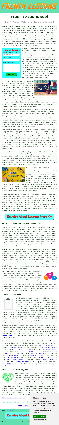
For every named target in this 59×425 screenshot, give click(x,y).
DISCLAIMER (53, 12)
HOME (30, 12)
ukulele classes (48, 360)
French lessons (34, 390)
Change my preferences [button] (40, 419)
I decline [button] (42, 416)
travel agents (44, 345)
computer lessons (24, 349)
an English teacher (15, 360)
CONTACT (46, 12)
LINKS (34, 12)
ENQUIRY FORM (7, 335)
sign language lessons (48, 347)
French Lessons (10, 410)
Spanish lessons (13, 355)
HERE (9, 364)
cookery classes (44, 357)
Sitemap (3, 410)
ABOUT (40, 12)
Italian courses (16, 347)
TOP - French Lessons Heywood (13, 398)
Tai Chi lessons (27, 351)
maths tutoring (23, 362)
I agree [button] (36, 416)
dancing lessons (13, 357)
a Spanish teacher (50, 349)
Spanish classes (36, 355)
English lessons (37, 353)
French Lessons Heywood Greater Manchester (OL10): (22, 26)
